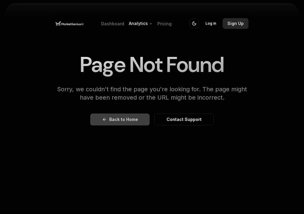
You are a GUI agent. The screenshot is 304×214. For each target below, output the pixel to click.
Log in (210, 23)
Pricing (164, 23)
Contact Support (184, 119)
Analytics (141, 23)
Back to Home (120, 119)
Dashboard (112, 23)
